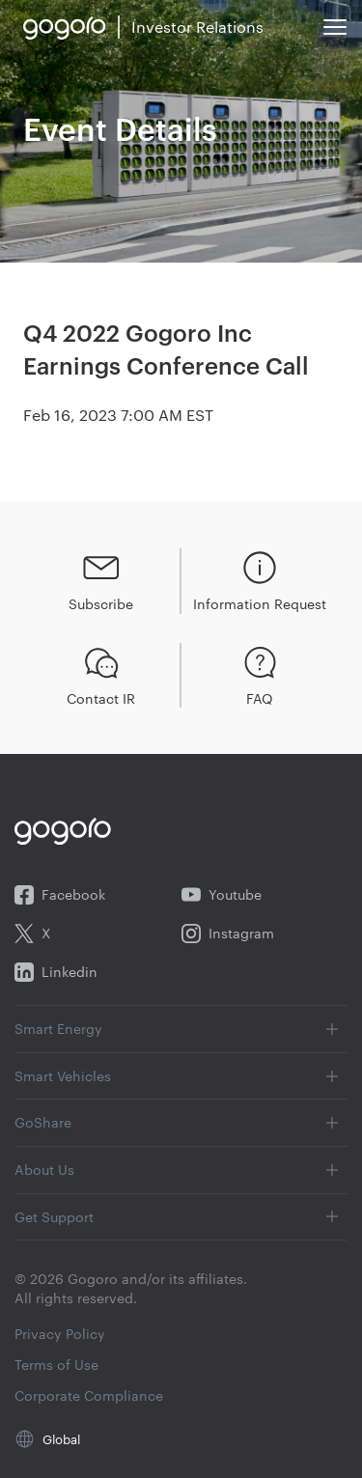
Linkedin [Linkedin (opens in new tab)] (55, 972)
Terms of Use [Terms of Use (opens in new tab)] (56, 1364)
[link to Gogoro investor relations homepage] (197, 27)
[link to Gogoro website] (64, 27)
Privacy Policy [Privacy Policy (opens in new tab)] (59, 1334)
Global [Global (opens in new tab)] (61, 1438)
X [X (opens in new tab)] (32, 933)
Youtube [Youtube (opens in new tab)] (221, 895)
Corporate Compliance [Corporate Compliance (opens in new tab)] (88, 1395)
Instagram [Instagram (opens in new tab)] (227, 933)
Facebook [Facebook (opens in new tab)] (59, 895)
